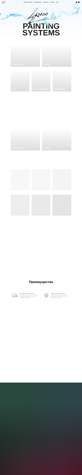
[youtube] (76, 2)
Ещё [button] (57, 2)
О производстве (38, 2)
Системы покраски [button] (28, 2)
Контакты (52, 2)
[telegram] (79, 2)
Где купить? (46, 2)
